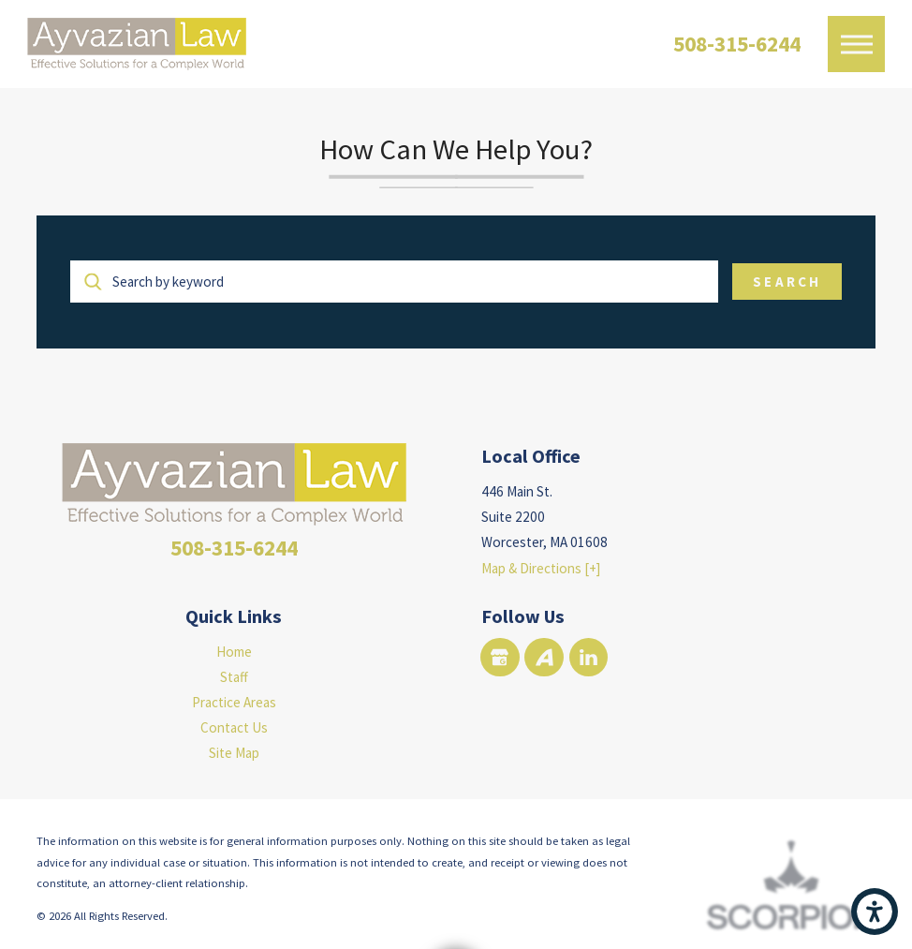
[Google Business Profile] (499, 657)
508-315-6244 (737, 43)
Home (234, 651)
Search (786, 281)
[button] (874, 911)
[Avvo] (543, 657)
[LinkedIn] (588, 657)
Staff (234, 677)
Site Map (234, 753)
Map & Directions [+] (540, 568)
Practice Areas (234, 702)
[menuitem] (234, 651)
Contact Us (234, 727)
